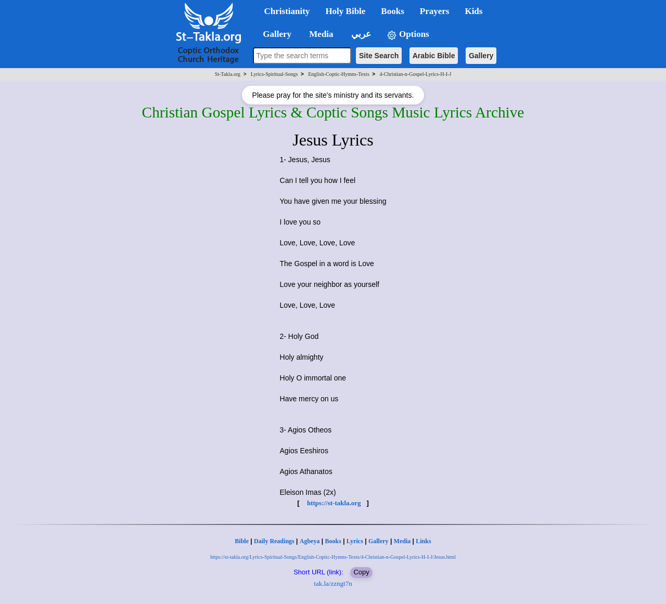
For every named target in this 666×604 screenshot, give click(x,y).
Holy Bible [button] (345, 11)
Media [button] (320, 34)
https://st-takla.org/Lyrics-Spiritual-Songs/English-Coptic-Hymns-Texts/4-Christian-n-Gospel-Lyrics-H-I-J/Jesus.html (333, 557)
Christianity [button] (287, 11)
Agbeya (310, 541)
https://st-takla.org (334, 503)
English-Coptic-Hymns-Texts (338, 74)
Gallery (481, 55)
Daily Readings (274, 541)
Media (402, 541)
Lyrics (355, 541)
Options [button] (408, 34)
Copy (361, 572)
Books (333, 541)
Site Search (379, 55)
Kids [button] (473, 11)
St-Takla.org (227, 74)
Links (423, 541)
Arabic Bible (434, 55)
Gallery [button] (274, 34)
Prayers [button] (435, 11)
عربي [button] (360, 34)
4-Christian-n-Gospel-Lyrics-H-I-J (416, 74)
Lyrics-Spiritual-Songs (274, 74)
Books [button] (392, 11)
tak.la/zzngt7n (333, 583)
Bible (242, 541)
